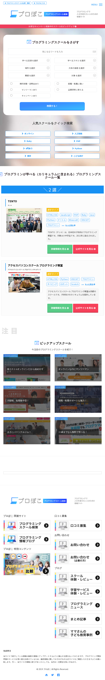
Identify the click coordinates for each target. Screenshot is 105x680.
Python (78, 148)
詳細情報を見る (60, 248)
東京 (29, 155)
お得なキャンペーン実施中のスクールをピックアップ (52, 26)
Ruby (29, 141)
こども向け (78, 155)
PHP (78, 141)
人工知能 (78, 133)
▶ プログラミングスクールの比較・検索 (17, 3)
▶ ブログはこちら (39, 3)
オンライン (29, 133)
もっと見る (70, 225)
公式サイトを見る (86, 248)
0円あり (29, 148)
